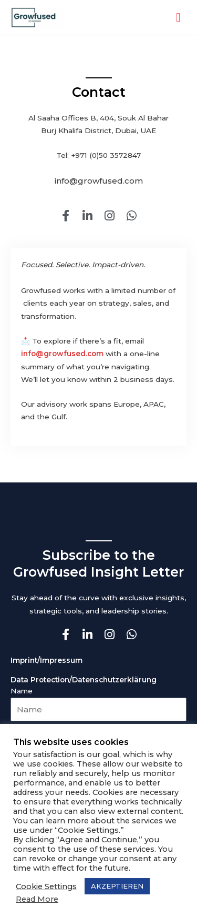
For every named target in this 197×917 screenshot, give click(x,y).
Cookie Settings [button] (46, 886)
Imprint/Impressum (46, 660)
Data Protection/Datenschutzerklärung (84, 680)
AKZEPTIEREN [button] (117, 886)
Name (22, 691)
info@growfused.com (62, 353)
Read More (37, 899)
